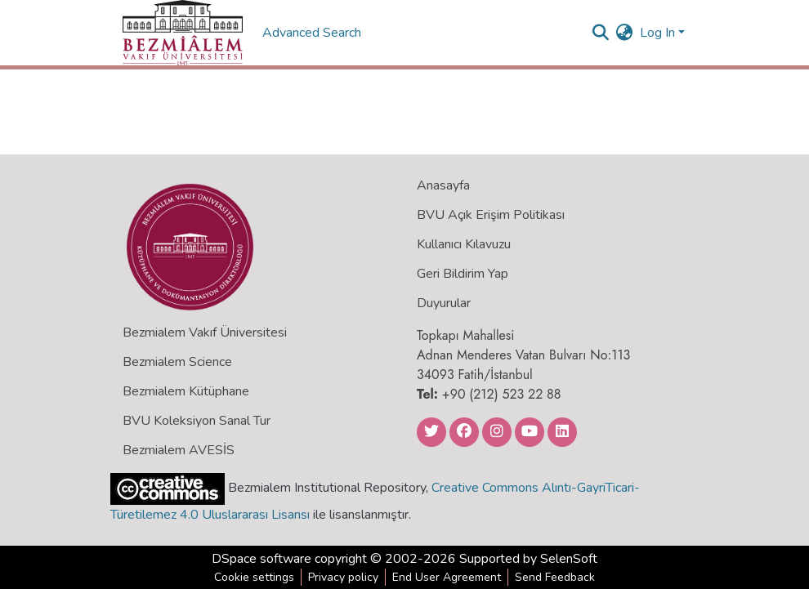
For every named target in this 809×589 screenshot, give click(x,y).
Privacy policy (343, 577)
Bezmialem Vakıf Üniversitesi (205, 332)
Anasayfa (443, 185)
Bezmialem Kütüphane (186, 391)
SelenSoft (568, 559)
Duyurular (444, 303)
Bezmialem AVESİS (179, 450)
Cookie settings (254, 577)
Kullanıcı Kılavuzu (464, 244)
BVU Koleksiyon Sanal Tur (196, 420)
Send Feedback (555, 577)
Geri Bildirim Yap (462, 273)
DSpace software (261, 559)
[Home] (183, 32)
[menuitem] (625, 32)
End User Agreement (446, 577)
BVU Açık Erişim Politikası (491, 214)
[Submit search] (601, 32)
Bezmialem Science (177, 361)
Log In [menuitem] (657, 33)
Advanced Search (313, 33)
